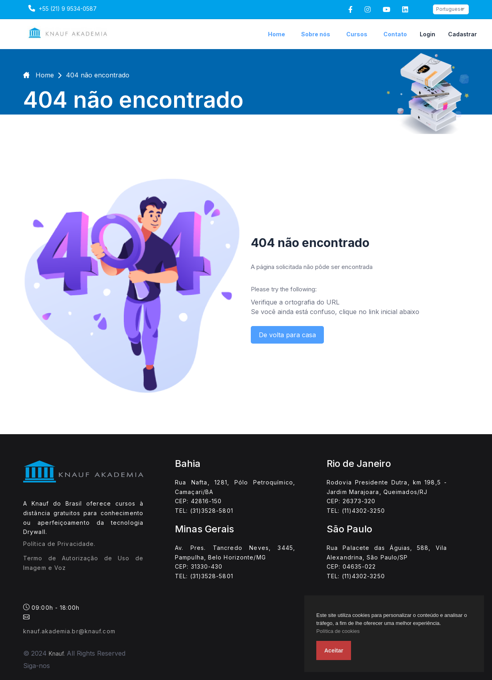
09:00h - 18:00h (51, 612)
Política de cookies (337, 631)
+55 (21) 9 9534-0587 (61, 8)
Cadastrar (462, 34)
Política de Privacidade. (59, 543)
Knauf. (57, 653)
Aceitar (333, 650)
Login (427, 34)
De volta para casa (287, 335)
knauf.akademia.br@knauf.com (69, 631)
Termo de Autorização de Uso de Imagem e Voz (83, 563)
